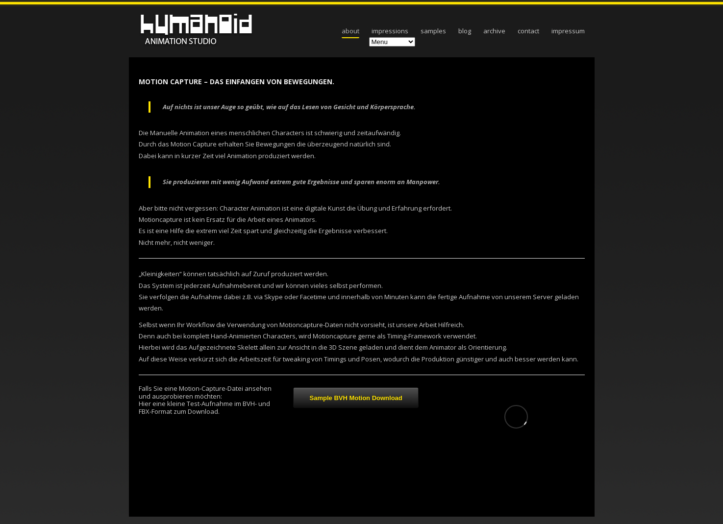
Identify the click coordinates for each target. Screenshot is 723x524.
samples (433, 30)
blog (464, 30)
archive (494, 30)
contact (528, 30)
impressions (390, 30)
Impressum (568, 30)
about (350, 30)
